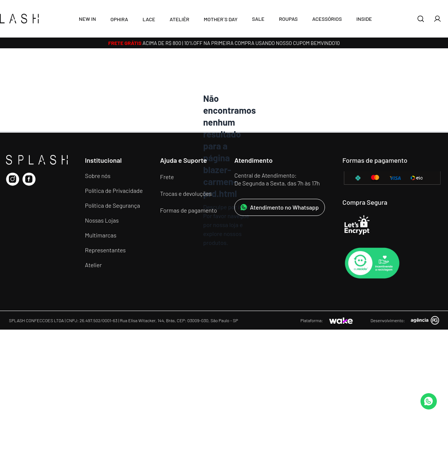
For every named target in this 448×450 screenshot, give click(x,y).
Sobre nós (98, 175)
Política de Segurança (112, 205)
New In (87, 19)
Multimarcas (100, 235)
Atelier (93, 264)
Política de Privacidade (114, 190)
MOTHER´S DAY (221, 19)
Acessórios (327, 19)
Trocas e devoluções (186, 193)
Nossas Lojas (102, 220)
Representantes (105, 249)
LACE (148, 19)
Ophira (119, 19)
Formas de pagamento (188, 210)
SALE (258, 19)
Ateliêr (179, 19)
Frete (167, 176)
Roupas (288, 19)
